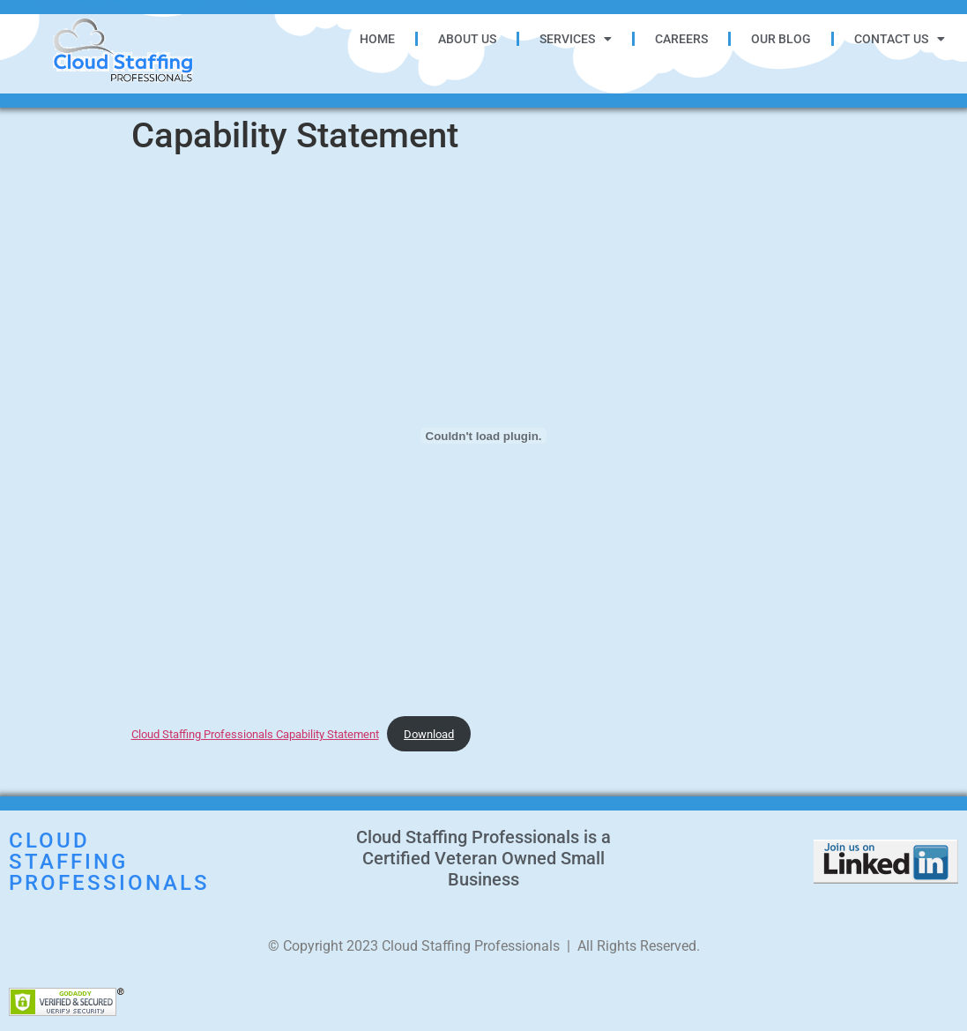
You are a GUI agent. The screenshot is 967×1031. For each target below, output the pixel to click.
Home (377, 39)
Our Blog (781, 39)
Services (575, 39)
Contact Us (899, 39)
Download (429, 734)
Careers (681, 39)
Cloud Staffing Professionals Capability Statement (255, 734)
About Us (467, 39)
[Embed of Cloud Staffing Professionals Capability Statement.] (484, 435)
